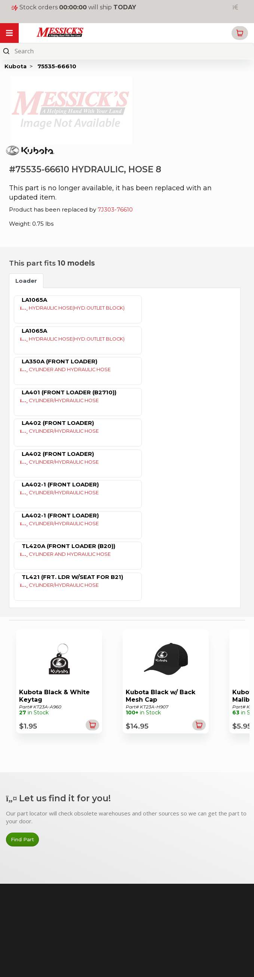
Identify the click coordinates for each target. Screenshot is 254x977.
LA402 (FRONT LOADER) (58, 422)
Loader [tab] (26, 280)
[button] (240, 33)
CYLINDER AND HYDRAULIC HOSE (65, 369)
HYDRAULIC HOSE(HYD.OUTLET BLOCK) (72, 308)
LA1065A (34, 299)
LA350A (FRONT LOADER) (59, 361)
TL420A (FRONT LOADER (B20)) (68, 545)
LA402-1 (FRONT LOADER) (60, 484)
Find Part (22, 839)
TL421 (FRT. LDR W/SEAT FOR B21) (72, 576)
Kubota (15, 66)
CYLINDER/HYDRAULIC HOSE (59, 400)
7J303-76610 (115, 209)
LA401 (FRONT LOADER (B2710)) (69, 392)
